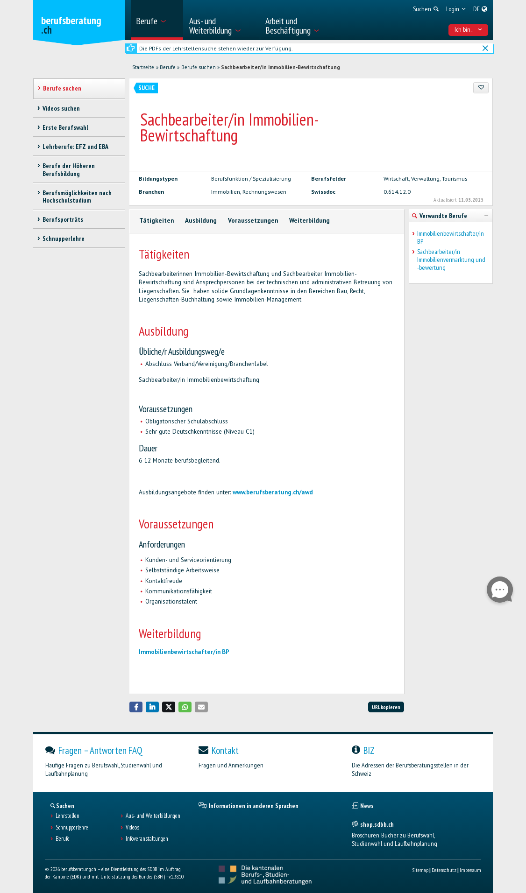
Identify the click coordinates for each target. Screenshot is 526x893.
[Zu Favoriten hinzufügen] (481, 88)
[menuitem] (157, 20)
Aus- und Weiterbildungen (153, 816)
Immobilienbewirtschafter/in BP (184, 652)
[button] (135, 707)
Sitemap (420, 869)
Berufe (168, 67)
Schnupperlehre (72, 827)
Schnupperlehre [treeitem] (64, 238)
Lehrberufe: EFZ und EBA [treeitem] (75, 146)
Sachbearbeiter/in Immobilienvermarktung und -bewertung (451, 259)
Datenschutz (444, 869)
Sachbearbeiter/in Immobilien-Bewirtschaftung (280, 67)
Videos (132, 827)
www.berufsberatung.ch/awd (273, 492)
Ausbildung (201, 221)
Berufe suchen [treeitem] (62, 88)
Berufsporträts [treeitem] (63, 219)
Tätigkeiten (156, 221)
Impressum (470, 869)
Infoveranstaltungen (147, 839)
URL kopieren (386, 706)
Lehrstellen (67, 816)
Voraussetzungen (253, 221)
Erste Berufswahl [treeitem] (65, 127)
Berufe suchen (198, 67)
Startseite (143, 67)
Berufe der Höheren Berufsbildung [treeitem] (69, 170)
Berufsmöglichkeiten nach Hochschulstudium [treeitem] (77, 197)
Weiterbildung (309, 221)
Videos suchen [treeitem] (61, 108)
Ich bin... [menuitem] (469, 29)
